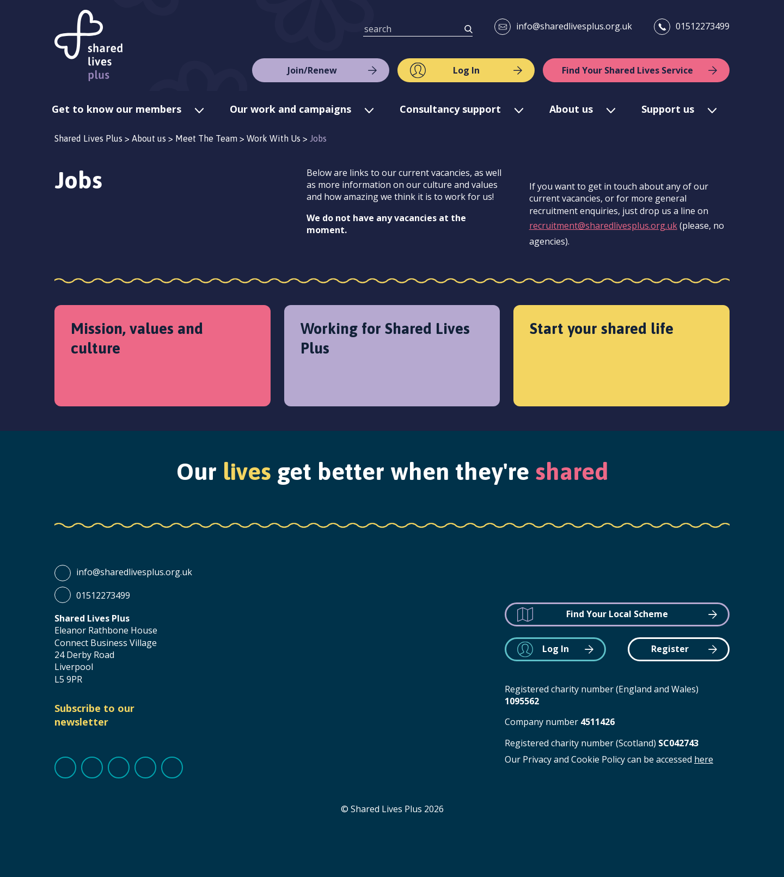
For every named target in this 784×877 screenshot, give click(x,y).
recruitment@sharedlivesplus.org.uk (603, 226)
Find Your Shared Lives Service (627, 70)
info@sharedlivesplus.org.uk (574, 26)
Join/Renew (312, 70)
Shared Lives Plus (88, 45)
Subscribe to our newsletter (94, 715)
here (703, 759)
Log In (466, 70)
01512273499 (703, 26)
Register (670, 649)
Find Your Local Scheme (617, 614)
